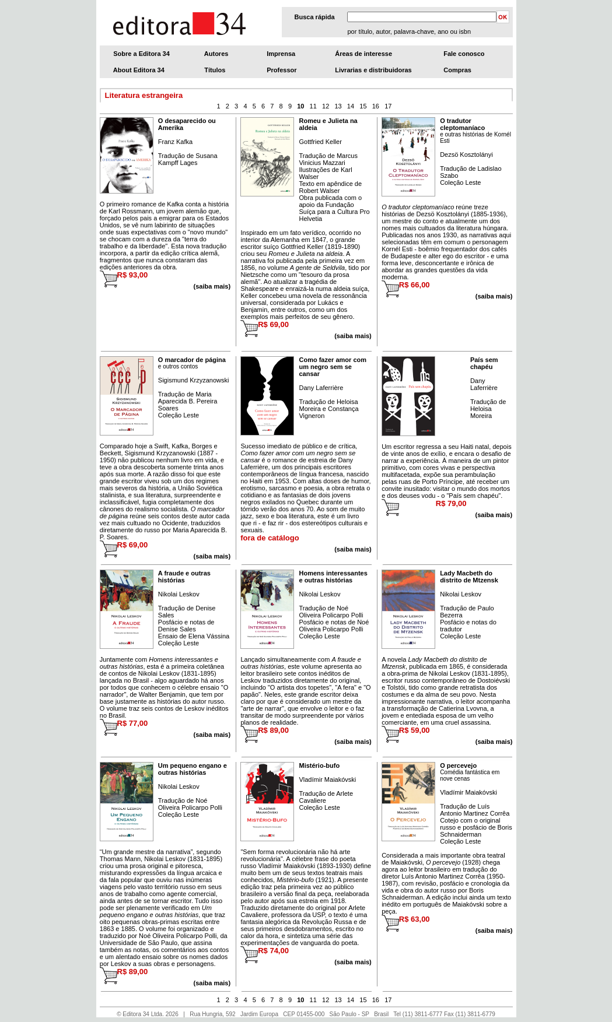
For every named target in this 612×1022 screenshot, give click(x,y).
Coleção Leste (460, 182)
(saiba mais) (494, 296)
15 (362, 106)
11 (313, 106)
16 (375, 106)
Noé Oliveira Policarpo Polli (331, 612)
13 (337, 106)
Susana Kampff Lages (188, 159)
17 (387, 106)
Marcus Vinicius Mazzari (328, 159)
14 (350, 106)
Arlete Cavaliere (326, 797)
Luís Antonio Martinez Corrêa (474, 810)
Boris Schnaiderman (476, 831)
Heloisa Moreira (481, 412)
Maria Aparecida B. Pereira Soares (188, 401)
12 (325, 106)
